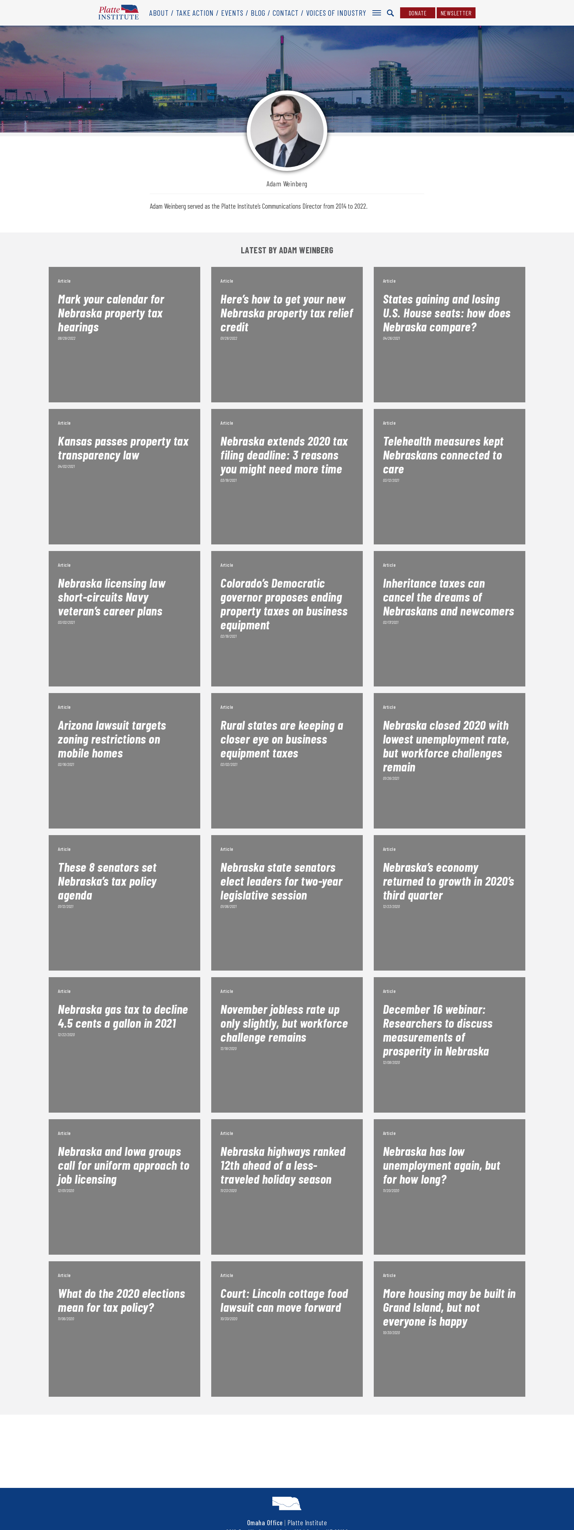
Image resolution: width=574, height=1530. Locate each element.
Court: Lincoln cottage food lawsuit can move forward (284, 1299)
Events (232, 12)
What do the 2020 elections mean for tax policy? (121, 1299)
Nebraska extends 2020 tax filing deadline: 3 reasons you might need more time (284, 454)
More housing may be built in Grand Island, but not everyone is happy (449, 1306)
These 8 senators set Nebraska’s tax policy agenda (107, 880)
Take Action (195, 12)
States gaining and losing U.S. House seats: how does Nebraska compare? (447, 312)
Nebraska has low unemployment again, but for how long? (441, 1164)
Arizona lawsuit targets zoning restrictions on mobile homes (112, 738)
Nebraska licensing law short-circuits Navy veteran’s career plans (111, 596)
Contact (286, 12)
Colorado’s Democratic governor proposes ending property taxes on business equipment (283, 603)
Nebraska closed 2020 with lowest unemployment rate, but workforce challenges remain (446, 745)
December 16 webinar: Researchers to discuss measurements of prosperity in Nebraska (438, 1029)
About (159, 12)
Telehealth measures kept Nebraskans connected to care (443, 454)
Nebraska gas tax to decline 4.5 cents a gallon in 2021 (123, 1015)
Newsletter (456, 12)
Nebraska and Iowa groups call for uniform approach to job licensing (123, 1164)
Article (64, 281)
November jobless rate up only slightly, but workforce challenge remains (284, 1022)
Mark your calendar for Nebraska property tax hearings (111, 312)
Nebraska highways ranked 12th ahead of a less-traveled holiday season (282, 1164)
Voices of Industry (336, 12)
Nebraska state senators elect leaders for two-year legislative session (281, 880)
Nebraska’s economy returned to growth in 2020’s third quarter (448, 880)
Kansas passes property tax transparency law (123, 447)
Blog (258, 12)
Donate (418, 12)
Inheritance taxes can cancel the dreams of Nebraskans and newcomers (448, 596)
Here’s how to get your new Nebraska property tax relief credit (286, 312)
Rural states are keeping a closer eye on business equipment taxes (281, 738)
